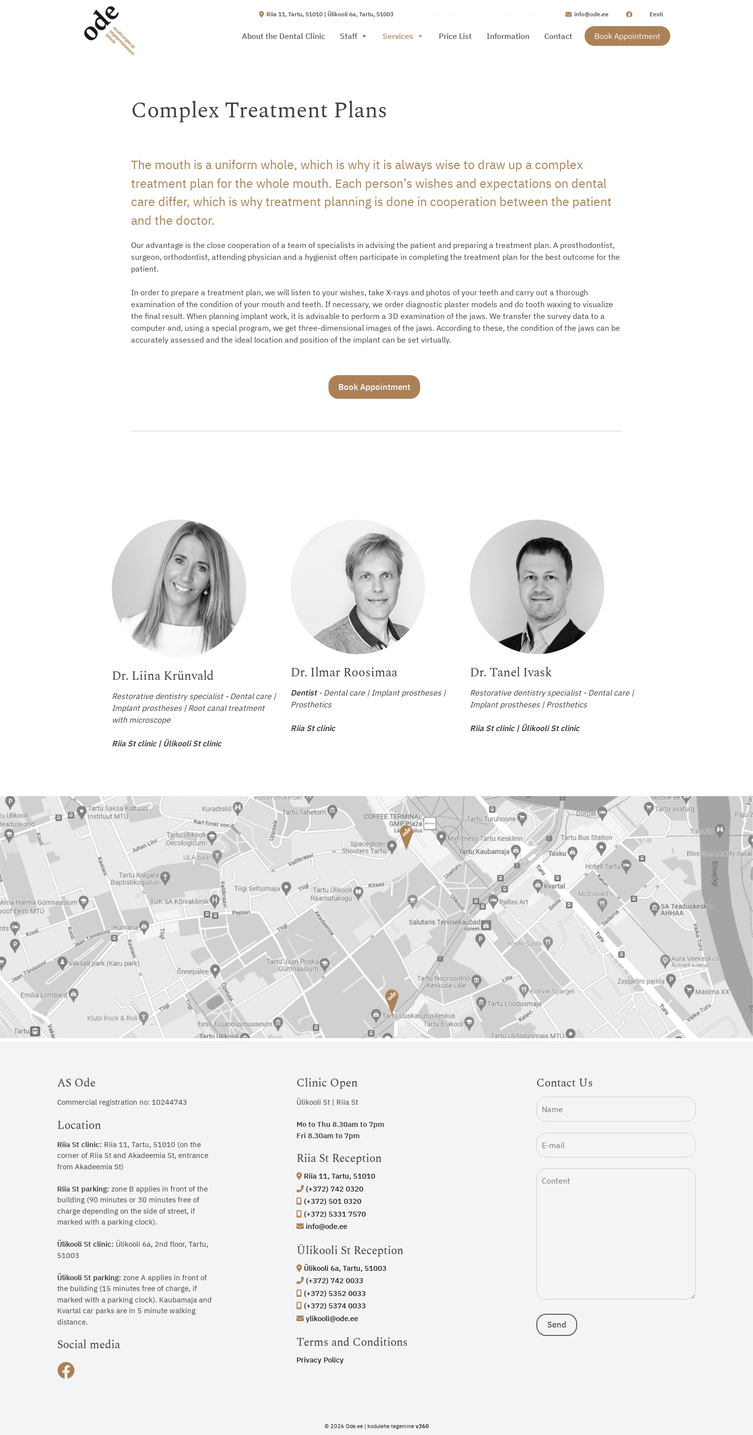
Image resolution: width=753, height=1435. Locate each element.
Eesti (656, 14)
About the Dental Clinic (283, 36)
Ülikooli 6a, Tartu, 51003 (341, 1268)
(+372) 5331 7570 (331, 1214)
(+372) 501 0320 (328, 1201)
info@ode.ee (321, 1226)
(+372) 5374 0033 (331, 1305)
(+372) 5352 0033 (331, 1293)
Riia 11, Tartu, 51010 (335, 1176)
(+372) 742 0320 (329, 1188)
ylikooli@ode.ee (327, 1318)
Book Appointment (627, 36)
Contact (558, 36)
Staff (354, 36)
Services (403, 36)
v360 (422, 1426)
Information (508, 36)
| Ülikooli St (517, 14)
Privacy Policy (320, 1360)
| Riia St (439, 14)
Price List (455, 36)
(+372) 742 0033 (329, 1280)
